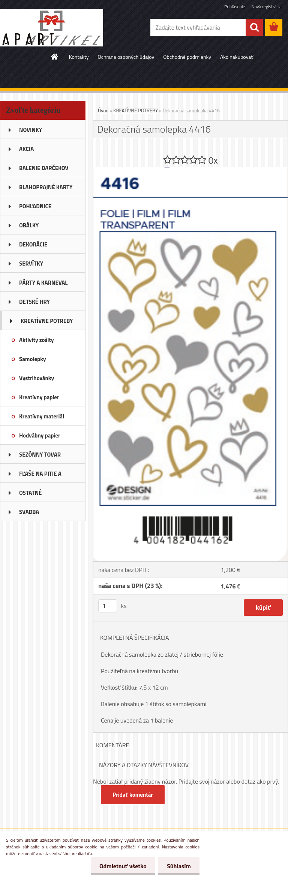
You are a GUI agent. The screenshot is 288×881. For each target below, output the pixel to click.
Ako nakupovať (236, 57)
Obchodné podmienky (187, 57)
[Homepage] (54, 56)
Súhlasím (178, 866)
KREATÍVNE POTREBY (135, 110)
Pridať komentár (133, 794)
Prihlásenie (234, 6)
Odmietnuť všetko (120, 866)
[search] (254, 27)
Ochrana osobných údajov (126, 57)
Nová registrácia (266, 6)
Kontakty (79, 57)
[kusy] (107, 605)
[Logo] (51, 27)
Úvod (103, 110)
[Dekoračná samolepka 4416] (190, 170)
